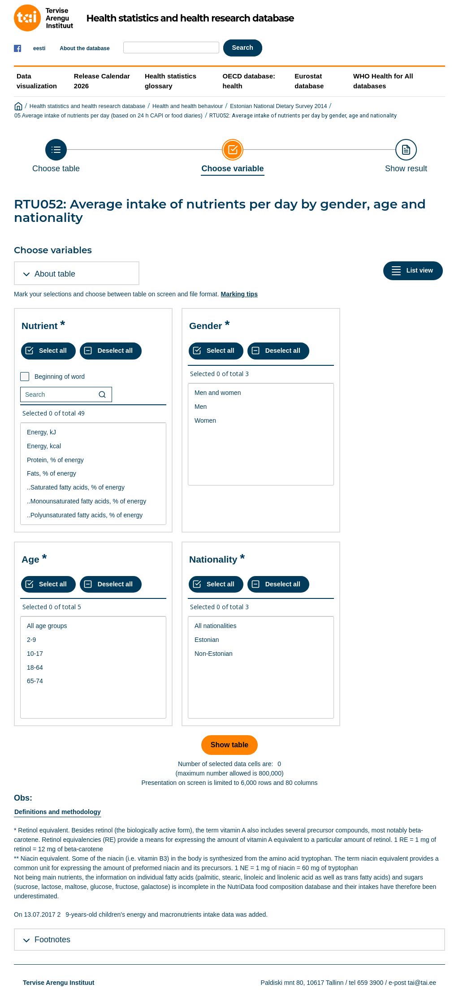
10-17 (93, 654)
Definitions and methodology (57, 811)
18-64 (93, 668)
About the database (84, 48)
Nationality (213, 559)
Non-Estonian (261, 654)
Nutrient (40, 326)
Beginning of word (60, 376)
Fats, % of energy (93, 474)
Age (30, 559)
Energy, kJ (93, 432)
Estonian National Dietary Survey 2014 (278, 106)
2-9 (93, 640)
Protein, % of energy (93, 460)
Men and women (261, 393)
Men (261, 407)
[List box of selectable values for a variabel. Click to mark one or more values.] (93, 474)
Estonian (261, 640)
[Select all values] (48, 351)
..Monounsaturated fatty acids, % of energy (93, 501)
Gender (205, 326)
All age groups (93, 626)
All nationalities (261, 626)
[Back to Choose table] (56, 156)
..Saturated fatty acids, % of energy (93, 487)
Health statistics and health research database (87, 106)
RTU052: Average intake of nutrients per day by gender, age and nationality (303, 115)
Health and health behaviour (187, 106)
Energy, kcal (93, 446)
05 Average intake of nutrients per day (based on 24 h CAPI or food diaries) (108, 116)
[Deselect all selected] (111, 351)
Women (261, 421)
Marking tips (239, 294)
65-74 (93, 681)
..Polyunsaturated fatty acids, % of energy (93, 515)
